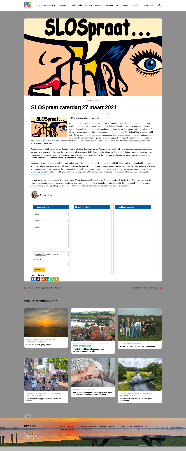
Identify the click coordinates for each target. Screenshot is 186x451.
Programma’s (67, 5)
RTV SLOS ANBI (119, 431)
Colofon (62, 431)
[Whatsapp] (52, 284)
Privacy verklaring (81, 431)
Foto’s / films (41, 10)
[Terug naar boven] (27, 421)
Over (124, 5)
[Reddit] (43, 284)
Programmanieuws (91, 118)
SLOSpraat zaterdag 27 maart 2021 (73, 112)
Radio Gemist (83, 5)
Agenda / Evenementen (110, 5)
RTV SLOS (29, 438)
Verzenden (39, 274)
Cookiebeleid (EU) (140, 431)
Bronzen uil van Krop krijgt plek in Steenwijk (45, 292)
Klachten (70, 431)
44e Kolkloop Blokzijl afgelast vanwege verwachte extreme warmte (88, 355)
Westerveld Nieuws (128, 400)
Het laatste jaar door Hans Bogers (145, 292)
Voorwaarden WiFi (105, 431)
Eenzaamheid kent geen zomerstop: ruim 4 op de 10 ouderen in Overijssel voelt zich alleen (92, 398)
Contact (130, 431)
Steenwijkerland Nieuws (105, 118)
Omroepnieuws (32, 344)
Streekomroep (50, 5)
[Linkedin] (47, 284)
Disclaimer (93, 431)
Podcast (94, 5)
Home (36, 5)
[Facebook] (33, 284)
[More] (56, 284)
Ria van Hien (77, 118)
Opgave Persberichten (140, 5)
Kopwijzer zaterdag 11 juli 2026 (38, 349)
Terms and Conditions (67, 434)
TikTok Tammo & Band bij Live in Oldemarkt (137, 351)
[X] (38, 284)
